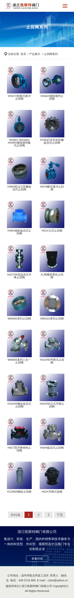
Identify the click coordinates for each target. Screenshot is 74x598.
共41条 (16, 515)
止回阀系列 (51, 54)
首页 (23, 54)
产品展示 (34, 54)
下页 (60, 515)
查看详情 (37, 561)
